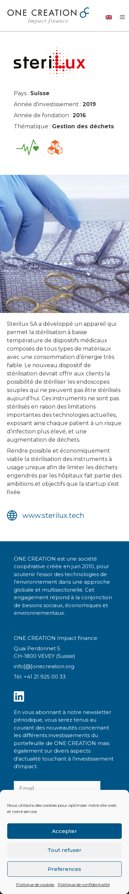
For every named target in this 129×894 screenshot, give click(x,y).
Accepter (64, 831)
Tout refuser (64, 850)
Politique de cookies (35, 884)
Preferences (64, 869)
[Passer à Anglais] (108, 17)
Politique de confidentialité (84, 884)
